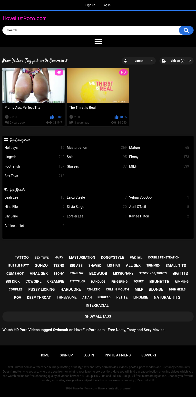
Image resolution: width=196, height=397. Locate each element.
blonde (156, 289)
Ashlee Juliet (34, 226)
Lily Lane (34, 216)
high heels (177, 289)
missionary (123, 273)
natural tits (167, 297)
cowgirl (33, 281)
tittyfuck (77, 281)
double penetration (163, 257)
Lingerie (34, 157)
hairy (59, 257)
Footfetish (34, 166)
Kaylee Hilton (159, 216)
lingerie (140, 297)
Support (149, 355)
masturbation (82, 257)
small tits (176, 265)
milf (139, 289)
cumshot (15, 273)
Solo (97, 157)
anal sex (39, 273)
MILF (159, 166)
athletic (93, 289)
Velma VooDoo (159, 197)
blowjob (98, 273)
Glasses (97, 166)
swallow (76, 273)
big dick (13, 281)
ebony (59, 273)
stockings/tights (153, 273)
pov (17, 297)
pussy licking (41, 289)
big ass (76, 266)
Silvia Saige (97, 207)
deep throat (39, 297)
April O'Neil (159, 207)
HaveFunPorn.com (85, 388)
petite (121, 297)
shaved (95, 266)
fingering (119, 281)
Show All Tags (98, 316)
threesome (67, 297)
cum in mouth (117, 289)
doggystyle (112, 257)
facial (136, 257)
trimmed (153, 265)
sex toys (42, 257)
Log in (107, 5)
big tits (180, 273)
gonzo (41, 265)
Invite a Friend (118, 355)
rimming (182, 281)
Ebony (159, 157)
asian (87, 297)
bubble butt (18, 265)
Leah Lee (34, 197)
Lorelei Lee (97, 216)
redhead (104, 297)
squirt (138, 281)
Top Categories (20, 140)
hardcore (70, 289)
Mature (159, 148)
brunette (159, 281)
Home (44, 355)
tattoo (22, 257)
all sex (133, 265)
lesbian (113, 265)
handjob (98, 281)
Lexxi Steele (97, 197)
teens (58, 266)
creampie (55, 281)
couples (16, 289)
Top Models (17, 189)
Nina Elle (34, 207)
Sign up (90, 5)
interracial (97, 305)
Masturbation (97, 148)
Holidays (34, 148)
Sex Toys (34, 176)
